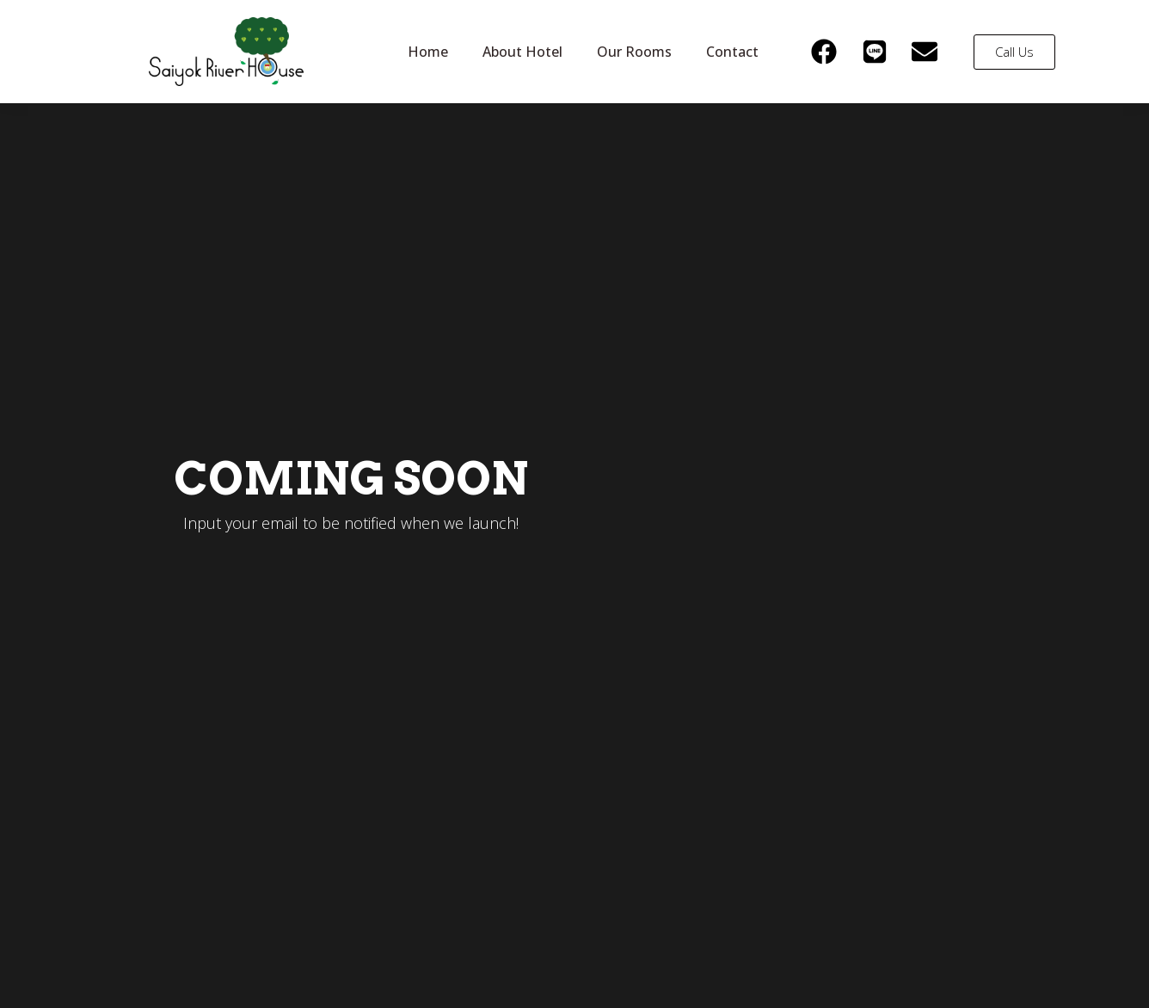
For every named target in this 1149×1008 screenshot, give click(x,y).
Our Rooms (634, 51)
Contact (732, 51)
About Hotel (522, 51)
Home (428, 51)
